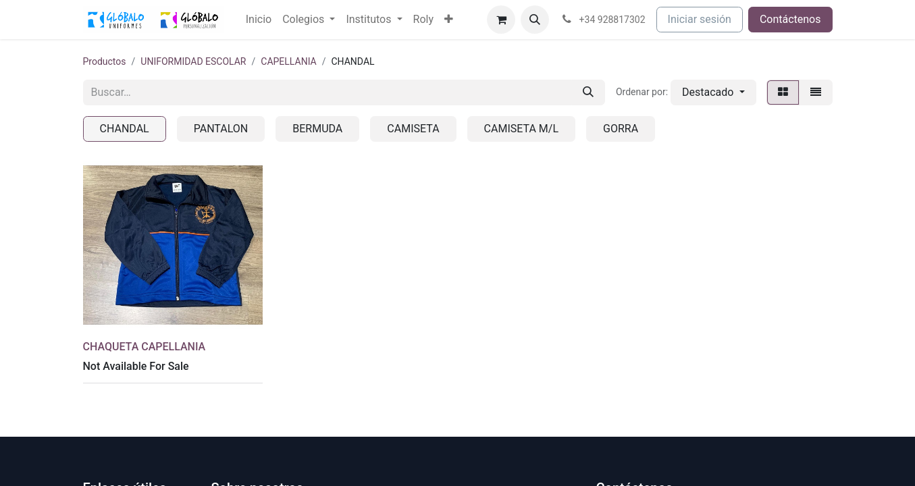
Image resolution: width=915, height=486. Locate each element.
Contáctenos (790, 19)
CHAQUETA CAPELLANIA (144, 346)
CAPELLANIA (288, 61)
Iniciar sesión (699, 19)
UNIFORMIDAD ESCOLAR (193, 61)
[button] (535, 19)
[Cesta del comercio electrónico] (501, 19)
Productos (104, 61)
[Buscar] (588, 92)
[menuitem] (258, 19)
